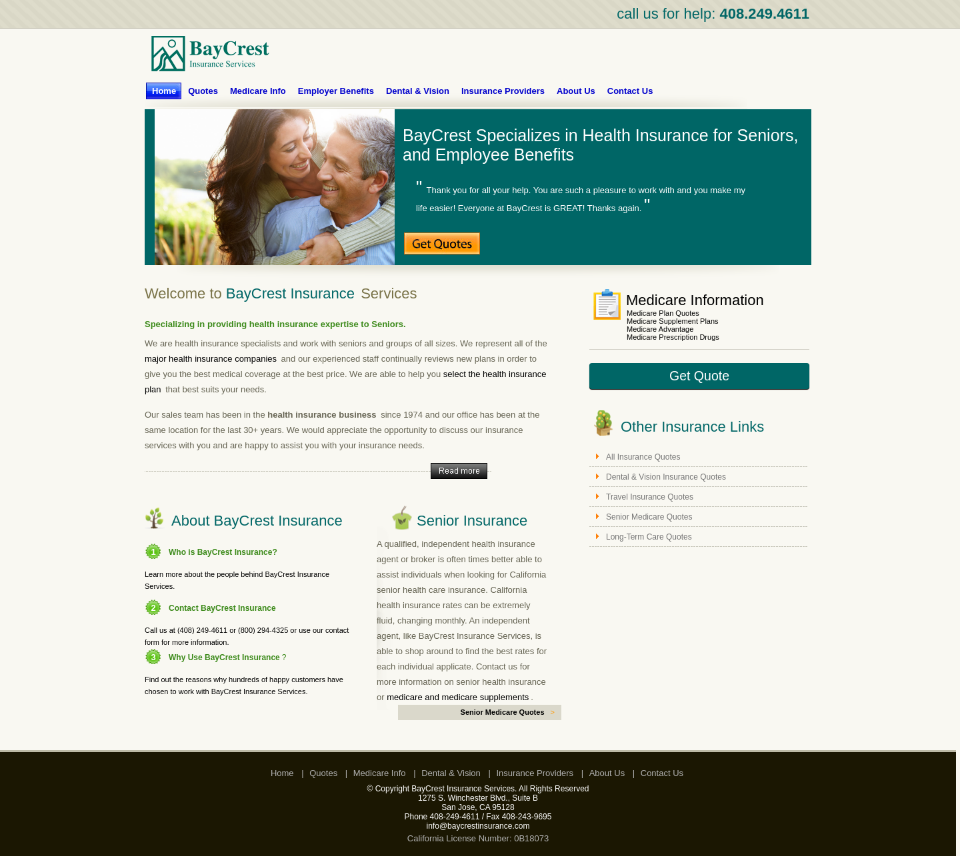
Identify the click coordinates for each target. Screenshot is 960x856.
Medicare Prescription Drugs (673, 337)
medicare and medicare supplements (458, 697)
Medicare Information (695, 300)
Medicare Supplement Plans (673, 321)
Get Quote (699, 375)
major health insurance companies (211, 359)
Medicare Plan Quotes (663, 313)
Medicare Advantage (660, 329)
